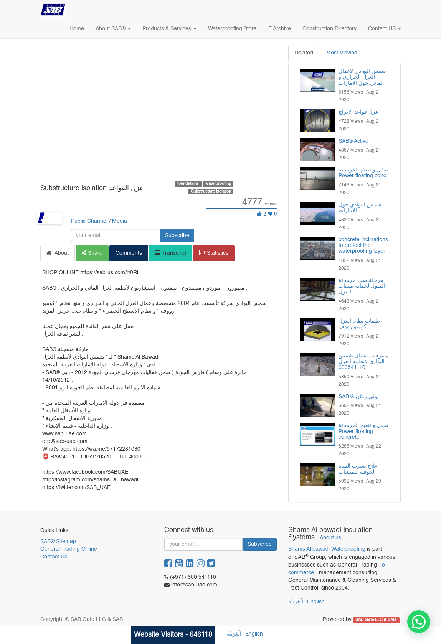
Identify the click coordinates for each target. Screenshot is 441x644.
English (316, 601)
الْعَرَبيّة (295, 601)
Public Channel (89, 221)
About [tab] (57, 253)
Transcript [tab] (170, 253)
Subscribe (177, 235)
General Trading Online (68, 549)
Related (303, 53)
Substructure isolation (211, 191)
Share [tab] (92, 253)
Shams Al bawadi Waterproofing (326, 549)
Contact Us (53, 557)
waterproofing (218, 184)
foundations (188, 184)
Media (119, 221)
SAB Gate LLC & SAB (376, 620)
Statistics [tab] (213, 253)
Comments (129, 253)
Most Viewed (341, 53)
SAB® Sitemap (58, 541)
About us (330, 537)
